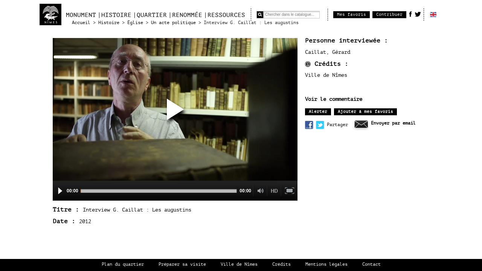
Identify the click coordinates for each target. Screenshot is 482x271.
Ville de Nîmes (239, 264)
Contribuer (389, 14)
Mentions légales (326, 264)
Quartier (152, 15)
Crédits (281, 264)
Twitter (418, 14)
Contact (371, 264)
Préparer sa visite (182, 264)
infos (308, 64)
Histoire (116, 15)
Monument (81, 15)
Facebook (410, 14)
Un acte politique (173, 22)
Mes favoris (351, 14)
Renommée (187, 15)
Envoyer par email (393, 123)
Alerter (318, 111)
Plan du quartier (123, 264)
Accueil (81, 22)
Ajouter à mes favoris (365, 111)
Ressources (226, 15)
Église (135, 22)
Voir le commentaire (333, 99)
